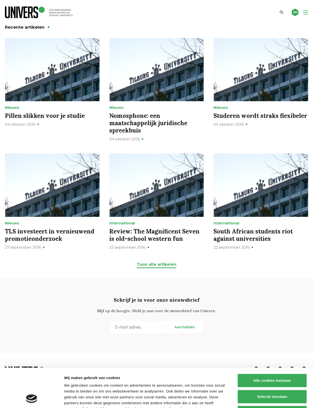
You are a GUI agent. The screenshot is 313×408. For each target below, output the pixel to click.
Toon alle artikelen (156, 264)
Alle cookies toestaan (272, 344)
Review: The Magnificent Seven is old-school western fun (154, 235)
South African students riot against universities (253, 235)
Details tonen (264, 398)
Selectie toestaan (272, 360)
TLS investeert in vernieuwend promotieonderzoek (49, 235)
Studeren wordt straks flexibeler (260, 116)
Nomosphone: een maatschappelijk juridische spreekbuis (148, 123)
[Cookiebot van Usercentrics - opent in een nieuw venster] (31, 398)
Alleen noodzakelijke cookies (272, 376)
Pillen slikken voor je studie (45, 116)
